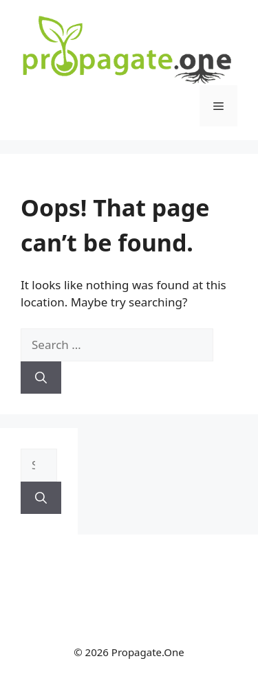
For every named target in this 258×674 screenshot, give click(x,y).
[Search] (41, 377)
